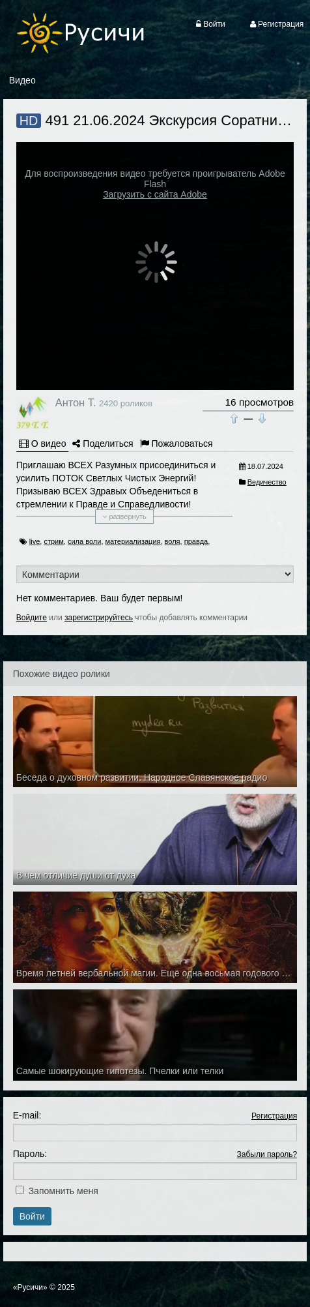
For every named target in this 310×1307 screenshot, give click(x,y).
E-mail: (27, 1115)
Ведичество (267, 482)
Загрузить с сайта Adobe (155, 194)
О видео (42, 443)
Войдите (31, 617)
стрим (53, 541)
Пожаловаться (176, 443)
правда (196, 541)
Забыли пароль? (267, 1154)
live (34, 541)
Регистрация (274, 1115)
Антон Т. (75, 402)
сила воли (84, 541)
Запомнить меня (63, 1191)
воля (172, 541)
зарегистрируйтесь (98, 617)
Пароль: (30, 1154)
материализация (133, 541)
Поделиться (102, 443)
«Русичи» (30, 1287)
